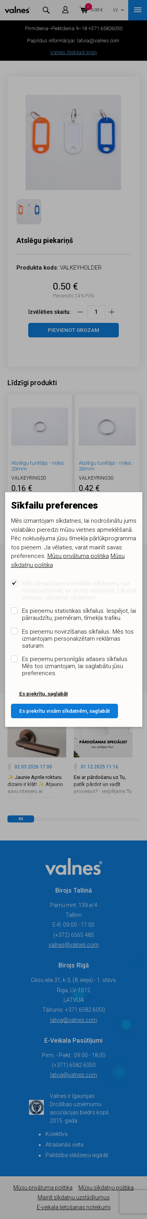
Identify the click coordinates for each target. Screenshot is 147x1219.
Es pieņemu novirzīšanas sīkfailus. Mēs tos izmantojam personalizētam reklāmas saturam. (78, 638)
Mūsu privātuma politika (78, 556)
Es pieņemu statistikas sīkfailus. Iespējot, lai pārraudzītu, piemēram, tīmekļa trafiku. (79, 614)
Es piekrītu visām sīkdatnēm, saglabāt (64, 711)
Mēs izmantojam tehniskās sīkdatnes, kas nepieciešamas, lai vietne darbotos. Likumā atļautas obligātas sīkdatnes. (79, 590)
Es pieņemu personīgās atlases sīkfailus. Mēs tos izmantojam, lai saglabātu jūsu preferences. (75, 666)
